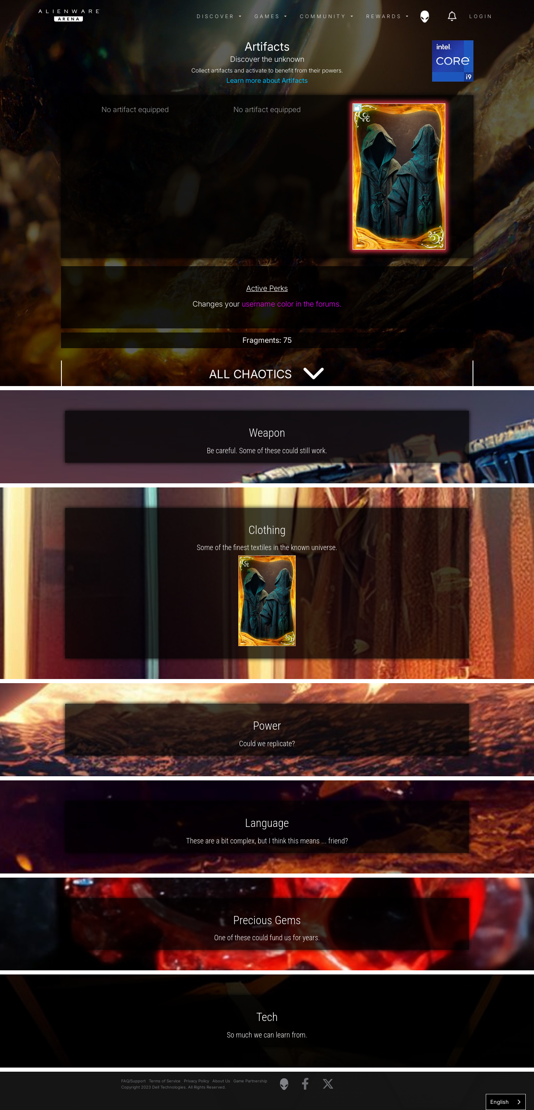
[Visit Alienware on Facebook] (305, 1084)
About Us (221, 1081)
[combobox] (506, 1102)
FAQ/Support (133, 1081)
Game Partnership (250, 1081)
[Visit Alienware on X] (328, 1084)
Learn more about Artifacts (267, 80)
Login (481, 16)
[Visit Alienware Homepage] (284, 1084)
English (499, 1101)
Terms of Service (165, 1081)
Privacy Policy (196, 1081)
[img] (170, 16)
